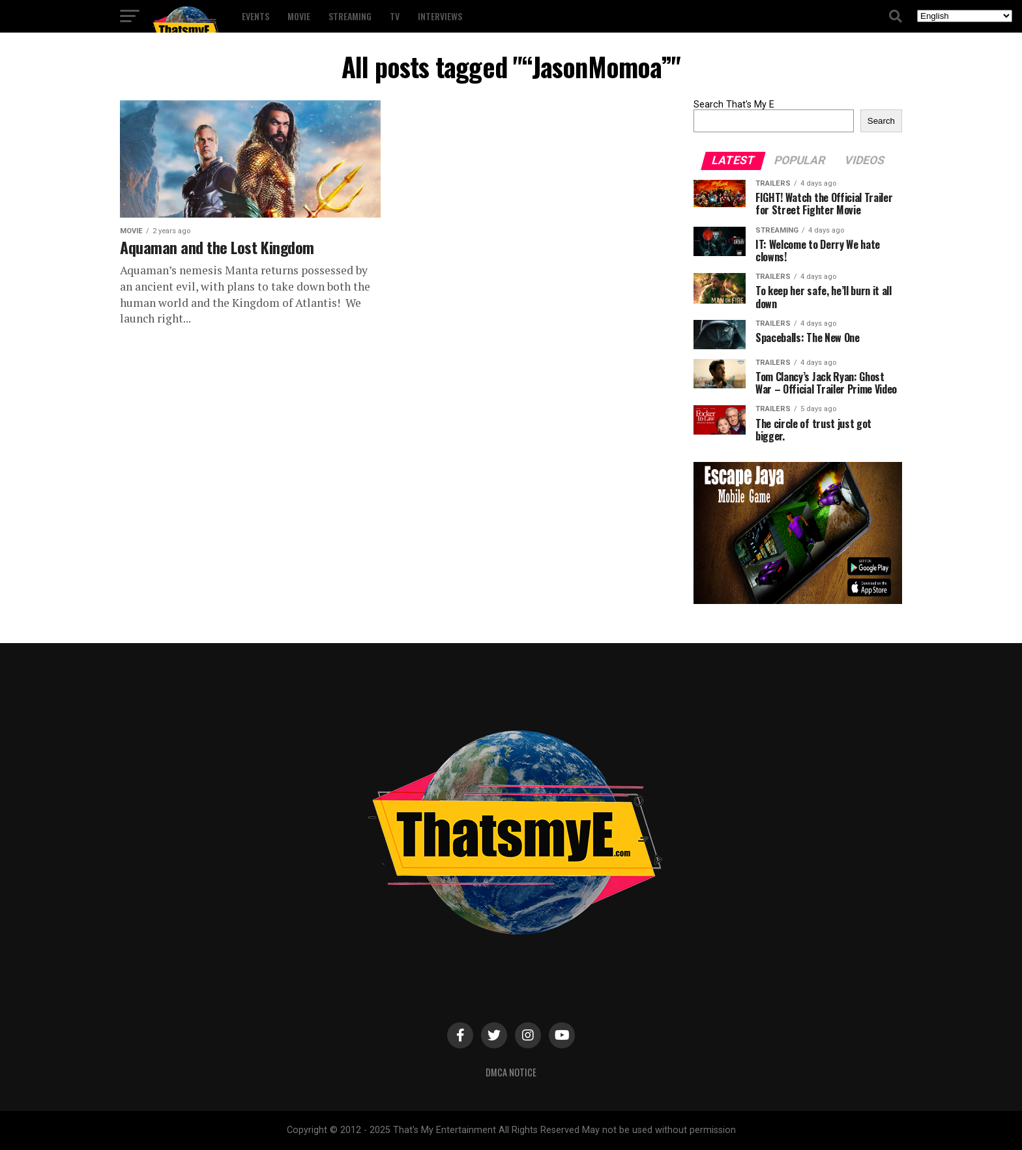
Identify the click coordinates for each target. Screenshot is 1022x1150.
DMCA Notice (511, 1072)
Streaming (350, 16)
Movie (298, 16)
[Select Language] (964, 16)
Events (255, 16)
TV (395, 16)
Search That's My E (734, 104)
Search (881, 121)
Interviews (440, 16)
